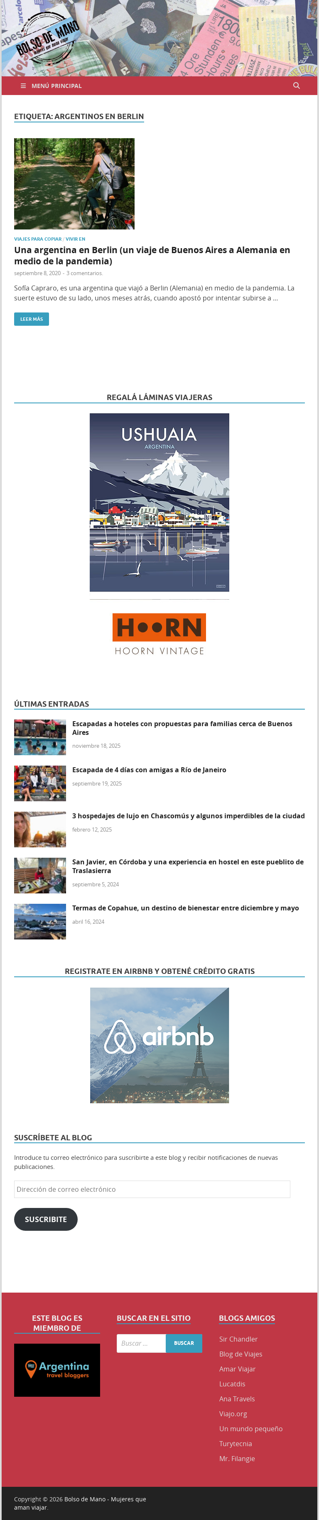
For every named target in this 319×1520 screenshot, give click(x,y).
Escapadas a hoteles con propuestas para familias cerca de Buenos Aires (182, 728)
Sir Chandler (238, 1339)
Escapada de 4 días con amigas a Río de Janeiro (149, 769)
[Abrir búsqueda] (296, 85)
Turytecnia (235, 1443)
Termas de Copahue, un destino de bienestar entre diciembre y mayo (185, 907)
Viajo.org (233, 1413)
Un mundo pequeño (251, 1428)
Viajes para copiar (37, 239)
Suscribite (46, 1219)
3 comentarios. (84, 273)
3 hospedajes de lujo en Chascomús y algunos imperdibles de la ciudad (188, 815)
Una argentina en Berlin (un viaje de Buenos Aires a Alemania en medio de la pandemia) (152, 255)
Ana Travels (237, 1398)
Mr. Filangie (237, 1458)
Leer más (28, 317)
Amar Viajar (237, 1369)
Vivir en (75, 239)
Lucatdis (232, 1383)
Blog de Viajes (241, 1354)
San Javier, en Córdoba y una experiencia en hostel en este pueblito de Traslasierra (188, 866)
